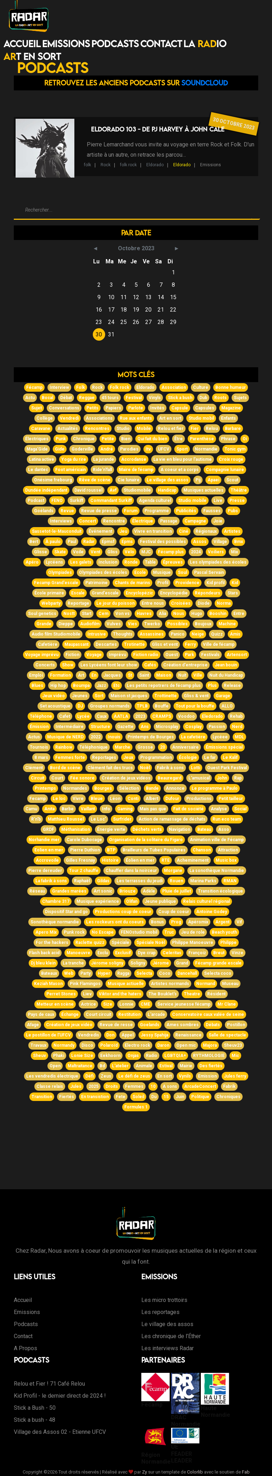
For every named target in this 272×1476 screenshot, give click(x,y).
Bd (102, 1065)
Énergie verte (111, 829)
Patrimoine (96, 582)
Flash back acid (44, 952)
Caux (102, 716)
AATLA (121, 716)
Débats (213, 1024)
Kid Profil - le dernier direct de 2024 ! (60, 1395)
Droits (112, 1086)
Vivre (78, 798)
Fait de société (188, 808)
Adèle (149, 891)
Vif (239, 921)
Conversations (64, 408)
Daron (163, 1045)
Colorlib (195, 1472)
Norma (224, 603)
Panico (178, 634)
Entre (238, 613)
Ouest (171, 654)
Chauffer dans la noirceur (131, 870)
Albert (152, 798)
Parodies (129, 449)
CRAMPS (161, 716)
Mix (234, 551)
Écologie (188, 757)
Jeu (123, 531)
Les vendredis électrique (52, 1076)
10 (153, 1086)
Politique (200, 1096)
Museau (230, 983)
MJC (146, 551)
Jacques (112, 675)
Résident (216, 993)
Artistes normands (170, 983)
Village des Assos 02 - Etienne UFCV (60, 1432)
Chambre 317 (55, 901)
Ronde (131, 562)
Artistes (232, 531)
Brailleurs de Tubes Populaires (154, 850)
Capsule (179, 408)
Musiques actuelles (203, 490)
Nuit (182, 675)
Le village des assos (167, 479)
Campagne (195, 521)
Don (110, 1035)
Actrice (88, 1004)
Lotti (195, 767)
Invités (157, 408)
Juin (180, 1096)
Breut (219, 952)
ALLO (227, 706)
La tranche (73, 963)
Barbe (68, 808)
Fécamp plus (171, 551)
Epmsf (108, 541)
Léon (115, 798)
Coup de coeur (173, 911)
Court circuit (98, 1014)
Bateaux (49, 973)
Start (86, 613)
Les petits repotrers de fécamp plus (164, 685)
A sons (170, 1086)
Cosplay (193, 726)
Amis (235, 634)
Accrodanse (133, 459)
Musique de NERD (65, 736)
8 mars (41, 757)
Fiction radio (145, 654)
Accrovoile (47, 860)
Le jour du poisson (115, 603)
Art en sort (170, 418)
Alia (162, 613)
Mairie (186, 1065)
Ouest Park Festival (227, 767)
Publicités (186, 510)
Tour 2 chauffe (83, 870)
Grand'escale (105, 593)
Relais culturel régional (206, 901)
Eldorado (155, 164)
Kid (235, 582)
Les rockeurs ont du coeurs (115, 921)
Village (220, 541)
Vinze (237, 952)
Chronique (84, 438)
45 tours (110, 397)
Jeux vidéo (53, 695)
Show (67, 664)
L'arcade (156, 1014)
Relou (212, 428)
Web (68, 973)
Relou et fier (170, 428)
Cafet (64, 716)
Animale (144, 1065)
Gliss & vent (196, 695)
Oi (245, 438)
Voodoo (186, 716)
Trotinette (134, 644)
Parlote (135, 408)
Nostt (69, 613)
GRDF (48, 829)
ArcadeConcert (200, 1086)
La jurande (103, 459)
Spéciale (120, 942)
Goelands (149, 1024)
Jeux (128, 757)
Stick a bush (180, 397)
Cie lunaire (129, 479)
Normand (205, 983)
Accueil (22, 43)
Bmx (238, 541)
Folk (80, 387)
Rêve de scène (94, 479)
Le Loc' (98, 819)
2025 (93, 1086)
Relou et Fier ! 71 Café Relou (49, 1383)
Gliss (112, 551)
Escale (78, 593)
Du (154, 1096)
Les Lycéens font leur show (108, 664)
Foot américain (70, 469)
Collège (44, 418)
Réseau (37, 891)
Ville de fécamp (218, 644)
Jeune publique (160, 901)
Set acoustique (55, 706)
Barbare (233, 428)
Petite (108, 438)
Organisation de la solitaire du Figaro (146, 839)
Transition (42, 1096)
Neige (198, 634)
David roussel (88, 490)
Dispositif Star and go (66, 911)
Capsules (204, 408)
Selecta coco (217, 973)
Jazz (101, 685)
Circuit (37, 778)
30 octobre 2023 (233, 123)
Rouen (176, 880)
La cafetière (193, 736)
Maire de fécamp (136, 469)
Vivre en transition (153, 531)
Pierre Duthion (85, 850)
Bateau (204, 829)
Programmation (156, 757)
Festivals (210, 654)
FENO (57, 500)
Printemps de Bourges (151, 736)
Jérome (160, 963)
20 (162, 747)
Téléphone (41, 716)
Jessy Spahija (154, 1035)
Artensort (237, 654)
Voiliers (216, 551)
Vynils (185, 1076)
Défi (89, 1076)
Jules (75, 1086)
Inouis (114, 736)
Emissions (66, 43)
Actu (30, 397)
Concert (87, 521)
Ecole (140, 572)
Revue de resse (116, 1024)
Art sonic (103, 891)
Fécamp (34, 387)
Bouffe (162, 706)
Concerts (45, 664)
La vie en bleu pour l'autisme (182, 459)
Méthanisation (75, 829)
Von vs (122, 613)
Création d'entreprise (185, 664)
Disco (87, 1045)
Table (150, 562)
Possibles (177, 623)
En (93, 675)
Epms (127, 541)
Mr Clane (226, 1004)
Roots (220, 397)
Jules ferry (235, 1076)
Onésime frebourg (53, 479)
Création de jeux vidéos (126, 778)
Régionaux (206, 531)
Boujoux (203, 623)
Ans (145, 726)
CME (145, 1004)
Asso (223, 829)
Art (81, 675)
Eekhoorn (110, 1055)
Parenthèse (202, 438)
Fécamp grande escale (218, 963)
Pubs (233, 510)
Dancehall (187, 973)
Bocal (47, 397)
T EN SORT (32, 56)
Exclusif (123, 952)
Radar (89, 541)
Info (106, 808)
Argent (222, 921)
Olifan (131, 901)
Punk (61, 438)
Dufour (172, 798)
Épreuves (173, 562)
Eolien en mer (48, 850)
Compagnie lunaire (225, 469)
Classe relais (49, 1086)
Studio (123, 428)
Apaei (213, 479)
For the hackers (52, 942)
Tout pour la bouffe (195, 706)
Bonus (157, 921)
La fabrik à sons (51, 880)
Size (107, 1004)
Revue (67, 510)
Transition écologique (220, 891)
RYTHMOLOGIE (209, 1055)
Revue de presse (99, 510)
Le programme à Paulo (215, 788)
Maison (163, 675)
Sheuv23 (233, 1045)
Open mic (186, 1045)
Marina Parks (203, 880)
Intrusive (96, 634)
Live (218, 500)
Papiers (113, 408)
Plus (212, 685)
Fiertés (66, 1096)
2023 (140, 716)
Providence (187, 582)
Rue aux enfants (136, 418)
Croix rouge (231, 459)
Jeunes (79, 695)
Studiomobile (137, 490)
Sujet (36, 408)
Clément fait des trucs (110, 767)
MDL (239, 736)
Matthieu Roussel (66, 819)
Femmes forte (70, 757)
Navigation (179, 829)
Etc (116, 685)
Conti (133, 798)
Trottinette (165, 695)
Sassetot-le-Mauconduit (56, 531)
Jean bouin (226, 664)
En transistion (95, 1096)
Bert (33, 541)
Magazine (231, 408)
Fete (120, 1096)
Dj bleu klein (43, 963)
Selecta (144, 973)
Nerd (237, 726)
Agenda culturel (155, 500)
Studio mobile (192, 500)
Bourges (103, 788)
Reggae (87, 397)
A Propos (25, 1348)
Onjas (133, 1055)
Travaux (38, 1045)
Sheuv (39, 1055)
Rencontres (97, 428)
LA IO (204, 43)
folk (87, 164)
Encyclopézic (139, 593)
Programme (156, 510)
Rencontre (114, 521)
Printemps (45, 788)
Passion (217, 726)
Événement (100, 531)
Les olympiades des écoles (218, 562)
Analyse (219, 808)
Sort (99, 695)
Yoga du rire (73, 459)
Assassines (152, 634)
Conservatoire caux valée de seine (208, 1014)
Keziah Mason (48, 983)
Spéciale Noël (150, 942)
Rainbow (63, 747)
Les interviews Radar (167, 1348)
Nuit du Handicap (226, 675)
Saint (144, 675)
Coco (164, 973)
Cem (103, 613)
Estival (165, 1065)
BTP (111, 850)
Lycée (83, 716)
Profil (162, 582)
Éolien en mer (140, 860)
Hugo (196, 613)
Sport (182, 449)
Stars (232, 593)
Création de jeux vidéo (69, 1024)
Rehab (236, 716)
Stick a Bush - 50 (35, 1407)
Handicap (167, 490)
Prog (176, 921)
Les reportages (160, 1312)
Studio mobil (201, 418)
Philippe (228, 942)
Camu (31, 808)
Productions (198, 798)
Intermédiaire (70, 726)
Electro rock (137, 1045)
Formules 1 (136, 1107)
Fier (195, 428)
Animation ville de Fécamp (217, 839)
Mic (235, 1055)
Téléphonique (93, 747)
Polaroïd (109, 1045)
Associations (99, 418)
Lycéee (220, 736)
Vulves (114, 623)
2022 (96, 736)
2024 (196, 551)
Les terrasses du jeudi (140, 880)
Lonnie (126, 1004)
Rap (238, 778)
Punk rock (74, 932)
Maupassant (76, 644)
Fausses (212, 510)
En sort (164, 1076)
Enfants (228, 418)
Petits (92, 408)
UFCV (163, 449)
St (130, 675)
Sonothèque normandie (54, 921)
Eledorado (212, 716)
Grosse (145, 747)
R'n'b (36, 819)
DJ (80, 706)
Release (232, 685)
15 (166, 1096)
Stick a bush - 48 (34, 1419)
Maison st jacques (128, 695)
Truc (169, 932)
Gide (59, 449)
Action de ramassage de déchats (171, 819)
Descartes (106, 644)
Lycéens (54, 562)
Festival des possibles (163, 541)
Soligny (137, 963)
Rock (105, 164)
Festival (134, 397)
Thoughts (122, 634)
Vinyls (155, 397)
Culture (200, 387)
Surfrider (122, 819)
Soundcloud (204, 83)
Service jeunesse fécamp (183, 1004)
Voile (78, 551)
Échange (70, 1014)
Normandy (63, 1045)
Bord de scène (65, 767)
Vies (132, 623)
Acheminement (193, 860)
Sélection (129, 788)
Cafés (150, 664)
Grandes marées (69, 891)
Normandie (206, 449)
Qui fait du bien (152, 438)
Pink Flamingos (85, 983)
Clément (34, 767)
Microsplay (167, 726)
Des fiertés (210, 1065)
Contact (161, 43)
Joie (217, 521)
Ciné (183, 531)
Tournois (39, 747)
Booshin (217, 613)
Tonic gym (235, 449)
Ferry (190, 644)
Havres (144, 613)
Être (178, 438)
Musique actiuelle (126, 983)
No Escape (103, 932)
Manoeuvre (78, 952)
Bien (125, 438)
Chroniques (228, 1096)
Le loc (59, 798)
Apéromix (198, 921)
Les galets (80, 562)
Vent (95, 551)
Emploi (36, 675)
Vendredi (69, 418)
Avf (113, 490)
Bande (152, 788)
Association (174, 387)
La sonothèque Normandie (216, 870)
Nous (178, 613)
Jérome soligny (107, 963)
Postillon (236, 1024)
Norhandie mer (44, 839)
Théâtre (239, 490)
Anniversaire (185, 747)
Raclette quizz (89, 942)
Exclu (102, 952)
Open (55, 1065)
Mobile (144, 428)
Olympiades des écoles (103, 572)
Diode (204, 603)
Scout (232, 479)
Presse (237, 500)
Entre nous (153, 603)
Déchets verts (147, 829)
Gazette (125, 726)
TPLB (142, 706)
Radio (151, 1055)
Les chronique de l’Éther (171, 1336)
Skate (60, 551)
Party (85, 973)
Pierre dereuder (45, 870)
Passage (168, 521)
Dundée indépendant (46, 490)
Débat (66, 397)
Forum (130, 510)
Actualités (67, 428)
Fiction (72, 654)
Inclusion (107, 562)
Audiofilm (90, 623)
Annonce (175, 788)
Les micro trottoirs (164, 1300)
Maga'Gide (37, 449)
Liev (87, 993)
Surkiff (76, 500)
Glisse (40, 551)
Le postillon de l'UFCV (48, 1035)
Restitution (129, 1014)
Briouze (127, 891)
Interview (59, 387)
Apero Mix (46, 932)
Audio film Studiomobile (56, 634)
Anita (49, 808)
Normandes (75, 788)
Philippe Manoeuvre (192, 942)
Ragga (123, 973)
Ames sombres (182, 1024)
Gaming (124, 808)
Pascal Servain (209, 572)
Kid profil (215, 582)
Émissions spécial (224, 747)
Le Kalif (230, 757)
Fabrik (229, 1086)
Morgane (173, 870)
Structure (100, 726)
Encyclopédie (174, 593)
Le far (210, 757)
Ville (197, 675)
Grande (43, 623)
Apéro (32, 562)
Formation (60, 675)
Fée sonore (82, 778)
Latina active (41, 459)
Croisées (181, 603)
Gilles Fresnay (80, 860)
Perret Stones (61, 993)
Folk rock (119, 387)
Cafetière (47, 644)
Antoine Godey (211, 911)
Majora (210, 1045)
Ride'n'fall (102, 469)
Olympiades (60, 572)
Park (189, 654)
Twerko (152, 623)
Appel (127, 1035)
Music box (226, 860)
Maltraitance (80, 1065)
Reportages (104, 757)
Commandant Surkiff (111, 500)
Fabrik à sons (170, 767)
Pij (198, 479)
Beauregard (169, 778)
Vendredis (88, 1035)
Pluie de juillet (176, 891)
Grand (182, 963)
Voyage (94, 654)
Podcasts (115, 43)
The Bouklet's (162, 993)
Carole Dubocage (84, 839)
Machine (227, 623)
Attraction (228, 850)
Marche (122, 747)
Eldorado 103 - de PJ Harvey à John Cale (158, 129)
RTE (166, 860)
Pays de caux (41, 1014)
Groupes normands (110, 706)
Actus (34, 736)
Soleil (138, 1096)
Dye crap (146, 952)
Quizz (217, 634)
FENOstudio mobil (139, 932)
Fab (246, 1472)
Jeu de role (193, 932)
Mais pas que (153, 808)
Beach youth (224, 932)
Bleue (97, 798)
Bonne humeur (230, 387)
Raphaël (82, 880)
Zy (144, 1472)
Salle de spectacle (227, 1035)
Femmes (134, 1086)
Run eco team (226, 819)
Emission (207, 1076)
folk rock (128, 164)
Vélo (129, 551)
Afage (33, 1024)
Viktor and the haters (120, 993)
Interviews (61, 521)
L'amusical (199, 778)
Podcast (36, 500)
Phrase (228, 438)
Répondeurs (207, 593)
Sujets (240, 397)
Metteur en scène (55, 1004)
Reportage (78, 603)
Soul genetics (42, 613)
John (222, 778)
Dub (203, 397)
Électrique (142, 521)
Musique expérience (97, 901)
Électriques (37, 438)
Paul (72, 541)
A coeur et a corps (179, 469)
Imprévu (117, 654)
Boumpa (81, 685)
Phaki (58, 1055)
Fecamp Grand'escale (56, 582)
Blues (37, 685)
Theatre (192, 993)
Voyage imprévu (41, 654)
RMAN (230, 880)
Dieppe (65, 623)
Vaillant (88, 808)
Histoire (110, 860)
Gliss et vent (165, 644)
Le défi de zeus (134, 1076)
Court (57, 778)
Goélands (43, 510)
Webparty (51, 603)
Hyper (104, 973)
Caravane (40, 428)
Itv (148, 449)
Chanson (202, 850)
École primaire (49, 593)
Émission (39, 726)
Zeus (106, 1076)
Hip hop (58, 685)
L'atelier (120, 1065)
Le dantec (38, 469)
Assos (199, 541)
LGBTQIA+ (175, 1055)
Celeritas (172, 952)
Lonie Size (82, 1055)
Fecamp (37, 798)
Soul (182, 572)
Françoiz (197, 952)
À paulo (53, 541)
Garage (223, 695)
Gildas (103, 880)
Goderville (82, 449)
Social (240, 808)
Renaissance (188, 1035)
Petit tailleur (231, 798)
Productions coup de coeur (123, 911)
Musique (162, 572)
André (106, 449)
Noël (145, 767)
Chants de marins (132, 582)
